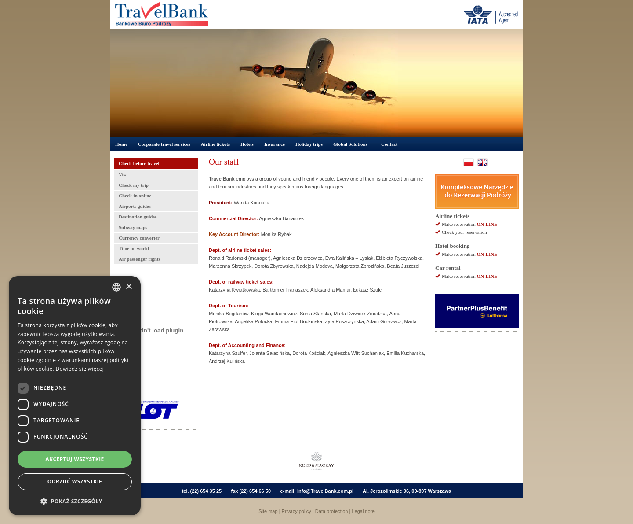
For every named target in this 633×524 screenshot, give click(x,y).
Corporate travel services (164, 144)
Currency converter (139, 237)
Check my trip (134, 185)
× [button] (128, 287)
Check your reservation (464, 232)
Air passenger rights (139, 259)
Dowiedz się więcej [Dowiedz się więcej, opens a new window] (79, 369)
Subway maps (133, 227)
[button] (75, 501)
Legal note (363, 511)
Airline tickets (215, 144)
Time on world (134, 248)
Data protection (331, 511)
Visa (123, 174)
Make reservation (469, 224)
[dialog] (75, 395)
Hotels (247, 144)
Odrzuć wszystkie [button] (74, 481)
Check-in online (135, 195)
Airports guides (135, 206)
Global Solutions (350, 144)
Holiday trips (309, 144)
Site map (267, 511)
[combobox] (116, 287)
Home (121, 144)
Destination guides (138, 216)
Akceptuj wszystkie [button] (74, 459)
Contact (389, 144)
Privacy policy (296, 511)
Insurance (274, 144)
